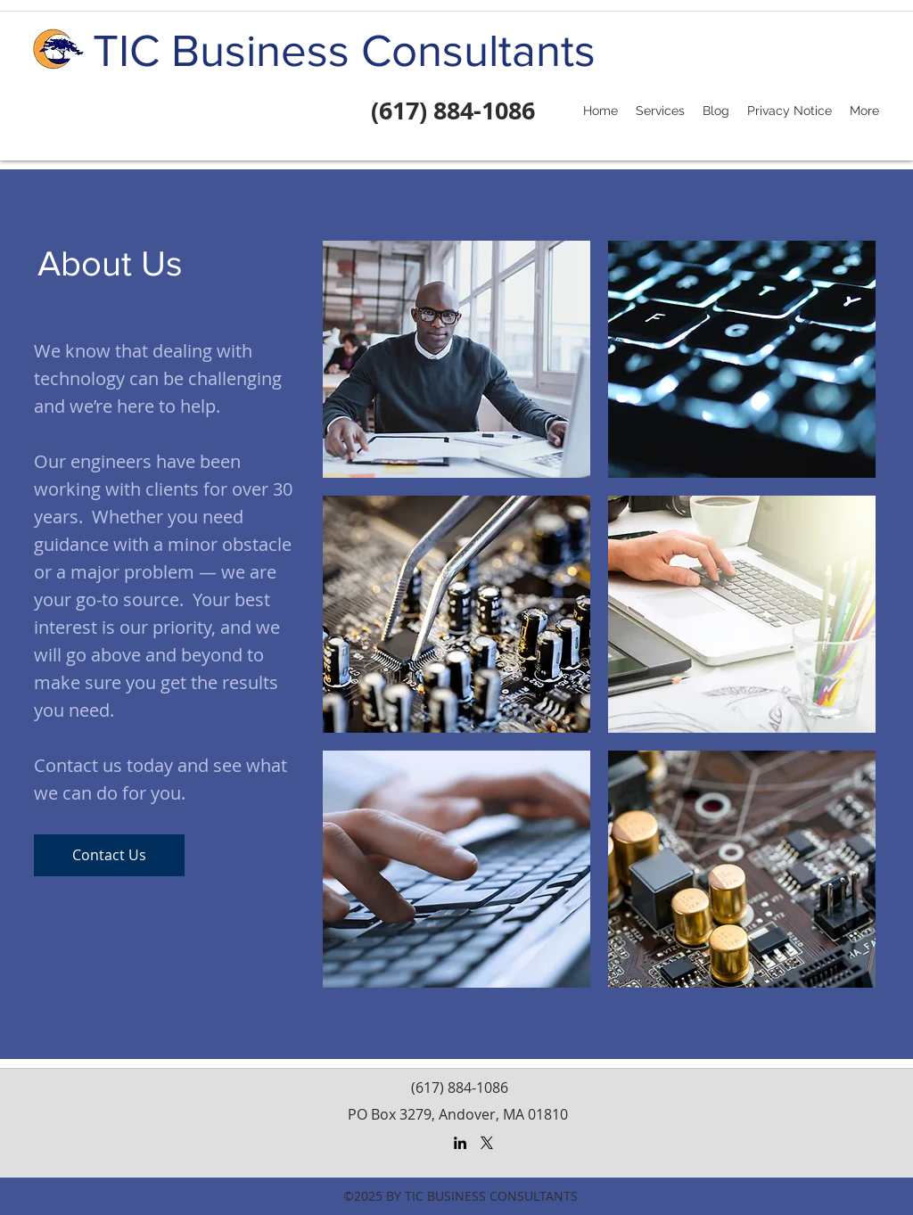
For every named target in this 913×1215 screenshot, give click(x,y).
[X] (487, 1143)
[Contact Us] (109, 855)
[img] (456, 359)
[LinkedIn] (460, 1143)
